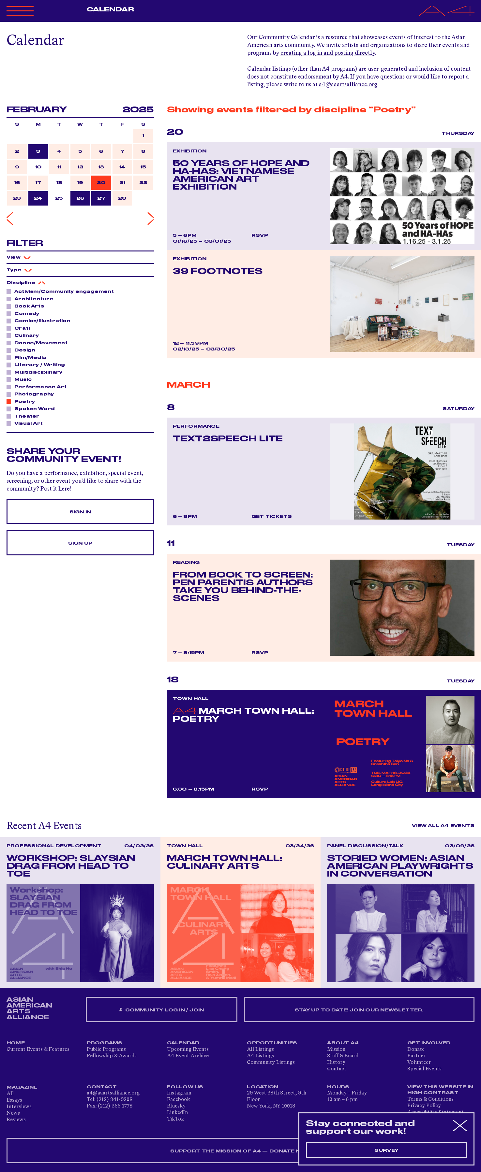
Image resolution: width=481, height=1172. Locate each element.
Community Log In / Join (161, 1010)
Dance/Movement (39, 342)
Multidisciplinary (37, 372)
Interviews (19, 1106)
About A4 (343, 1043)
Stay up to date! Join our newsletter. (359, 1010)
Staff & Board (342, 1056)
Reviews (16, 1119)
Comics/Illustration (41, 320)
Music (21, 379)
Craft (21, 328)
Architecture (32, 298)
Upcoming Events (188, 1049)
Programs (105, 1043)
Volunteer (419, 1062)
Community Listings (271, 1062)
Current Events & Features (38, 1049)
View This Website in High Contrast (440, 1090)
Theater (25, 416)
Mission (336, 1049)
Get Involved (429, 1043)
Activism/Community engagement (62, 291)
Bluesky (176, 1106)
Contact (336, 1069)
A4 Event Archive (188, 1056)
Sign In (80, 512)
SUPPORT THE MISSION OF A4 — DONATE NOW (240, 1151)
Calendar (110, 9)
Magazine (22, 1087)
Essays (14, 1100)
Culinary (25, 335)
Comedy (25, 313)
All (10, 1093)
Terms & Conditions (430, 1099)
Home (16, 1043)
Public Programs (106, 1049)
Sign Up (80, 543)
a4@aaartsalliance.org (348, 85)
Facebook (178, 1099)
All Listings (260, 1049)
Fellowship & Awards (112, 1056)
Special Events (424, 1069)
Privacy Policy (424, 1105)
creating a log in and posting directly (327, 53)
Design (23, 349)
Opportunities (272, 1043)
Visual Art (27, 423)
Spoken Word (33, 408)
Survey (386, 1150)
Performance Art (39, 386)
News (13, 1113)
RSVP (259, 235)
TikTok (175, 1119)
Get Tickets (271, 517)
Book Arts (27, 305)
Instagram (179, 1093)
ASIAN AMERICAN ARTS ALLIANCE (29, 1008)
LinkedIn (177, 1112)
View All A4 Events (443, 826)
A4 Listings (260, 1056)
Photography (32, 393)
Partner (416, 1056)
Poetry (23, 401)
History (336, 1062)
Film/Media (29, 357)
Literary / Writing (38, 364)
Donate (416, 1049)
